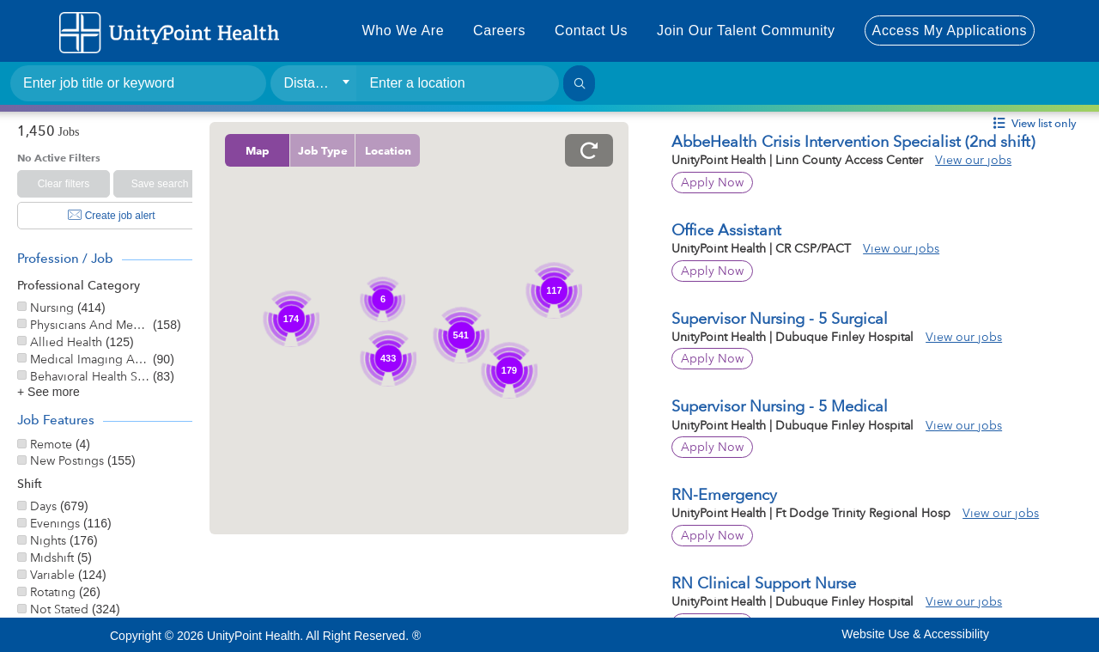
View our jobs (991, 160)
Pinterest (717, 634)
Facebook (546, 634)
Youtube (614, 634)
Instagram (648, 634)
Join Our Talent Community (746, 30)
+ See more (48, 392)
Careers (499, 30)
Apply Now (730, 182)
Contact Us (591, 30)
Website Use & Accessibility (915, 634)
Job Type (358, 150)
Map (293, 150)
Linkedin (682, 634)
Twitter (579, 634)
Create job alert (111, 216)
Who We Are (403, 30)
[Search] (579, 83)
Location (423, 150)
